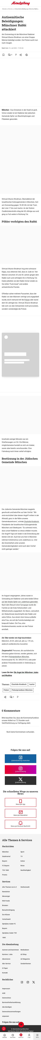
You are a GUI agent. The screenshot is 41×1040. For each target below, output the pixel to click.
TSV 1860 (5, 870)
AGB (3, 993)
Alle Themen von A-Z (9, 887)
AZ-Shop (23, 954)
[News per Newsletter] (20, 813)
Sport (22, 852)
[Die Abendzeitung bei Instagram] (20, 769)
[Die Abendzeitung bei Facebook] (20, 758)
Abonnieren (6, 959)
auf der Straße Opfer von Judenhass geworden (20, 602)
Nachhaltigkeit (26, 870)
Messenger (6, 896)
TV (22, 856)
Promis (4, 875)
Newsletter (6, 891)
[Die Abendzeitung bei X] (20, 780)
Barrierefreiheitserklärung (11, 1002)
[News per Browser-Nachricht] (20, 824)
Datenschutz (6, 998)
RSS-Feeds (6, 901)
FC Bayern (5, 865)
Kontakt (5, 973)
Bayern (4, 861)
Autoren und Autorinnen (10, 950)
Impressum (6, 988)
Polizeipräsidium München (19, 657)
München (10, 9)
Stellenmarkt (25, 887)
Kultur (23, 861)
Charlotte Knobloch (31, 521)
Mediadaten (25, 950)
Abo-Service (6, 963)
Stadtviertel (6, 856)
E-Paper (5, 968)
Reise (22, 865)
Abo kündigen (7, 1007)
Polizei (27, 300)
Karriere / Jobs (7, 954)
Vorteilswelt (6, 919)
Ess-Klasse (6, 914)
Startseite (4, 9)
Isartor (32, 684)
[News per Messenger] (20, 802)
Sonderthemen (26, 963)
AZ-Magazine (25, 959)
